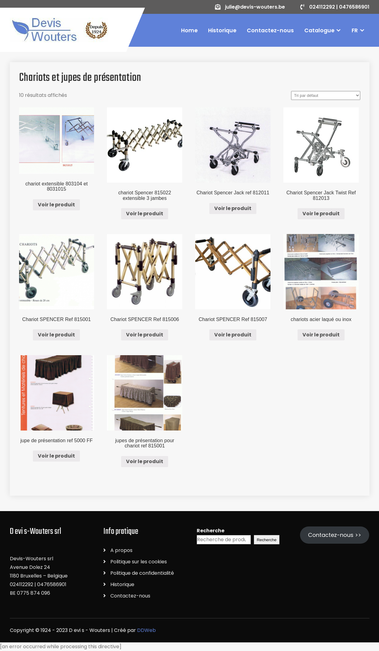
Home (189, 30)
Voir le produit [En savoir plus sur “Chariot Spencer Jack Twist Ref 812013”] (321, 213)
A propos (121, 550)
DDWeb (146, 630)
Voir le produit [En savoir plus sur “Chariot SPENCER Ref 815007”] (232, 334)
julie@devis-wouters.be (255, 6)
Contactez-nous (270, 30)
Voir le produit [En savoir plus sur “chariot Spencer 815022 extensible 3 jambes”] (144, 213)
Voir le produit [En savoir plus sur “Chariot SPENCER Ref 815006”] (144, 334)
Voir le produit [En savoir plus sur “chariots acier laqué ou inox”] (321, 334)
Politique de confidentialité (142, 573)
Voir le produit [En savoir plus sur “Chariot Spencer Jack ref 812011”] (232, 208)
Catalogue (319, 30)
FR (355, 30)
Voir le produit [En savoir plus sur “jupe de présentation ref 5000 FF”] (56, 455)
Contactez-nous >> (334, 535)
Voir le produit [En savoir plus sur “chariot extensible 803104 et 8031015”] (56, 204)
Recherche (210, 530)
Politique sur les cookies (138, 561)
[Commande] (325, 95)
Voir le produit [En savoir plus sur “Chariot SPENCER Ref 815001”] (56, 334)
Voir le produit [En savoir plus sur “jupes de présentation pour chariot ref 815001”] (144, 461)
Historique (222, 30)
